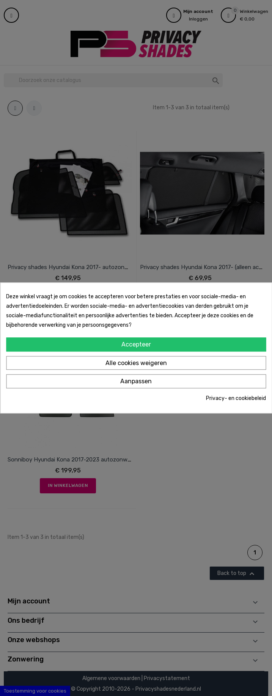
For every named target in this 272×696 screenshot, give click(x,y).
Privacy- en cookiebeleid (236, 398)
